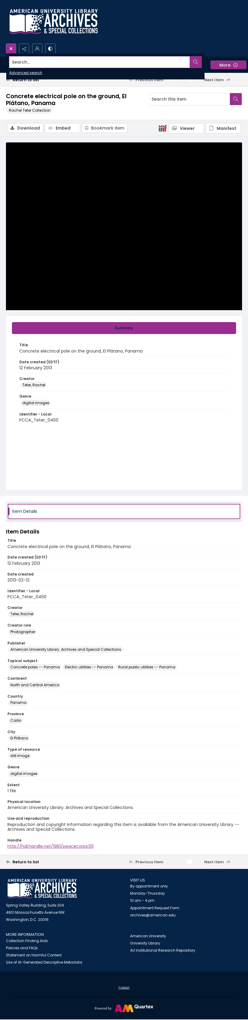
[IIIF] (162, 128)
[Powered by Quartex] (124, 1008)
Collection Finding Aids (27, 940)
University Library (145, 943)
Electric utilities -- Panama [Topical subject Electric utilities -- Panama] (89, 667)
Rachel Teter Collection (30, 110)
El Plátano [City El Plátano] (19, 738)
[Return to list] (37, 80)
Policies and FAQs (22, 947)
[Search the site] (100, 62)
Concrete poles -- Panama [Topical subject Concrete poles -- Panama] (35, 667)
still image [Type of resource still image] (19, 755)
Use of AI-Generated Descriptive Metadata (44, 962)
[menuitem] (124, 987)
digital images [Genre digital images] (35, 402)
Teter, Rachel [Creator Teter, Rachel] (33, 384)
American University (148, 936)
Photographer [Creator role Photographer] (22, 631)
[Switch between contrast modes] (50, 48)
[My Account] (37, 48)
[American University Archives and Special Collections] (42, 889)
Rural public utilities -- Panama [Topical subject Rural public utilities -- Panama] (146, 667)
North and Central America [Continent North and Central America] (34, 684)
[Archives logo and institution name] (53, 22)
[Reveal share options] (24, 48)
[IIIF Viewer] (186, 128)
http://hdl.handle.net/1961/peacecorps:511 (50, 846)
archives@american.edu (153, 915)
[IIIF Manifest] (223, 128)
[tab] (124, 328)
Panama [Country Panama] (18, 702)
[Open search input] (11, 48)
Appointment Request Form (155, 907)
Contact (124, 987)
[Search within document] (236, 99)
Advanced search (25, 72)
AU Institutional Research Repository (162, 950)
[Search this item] (189, 99)
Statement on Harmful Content (34, 955)
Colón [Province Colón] (15, 720)
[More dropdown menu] (228, 65)
